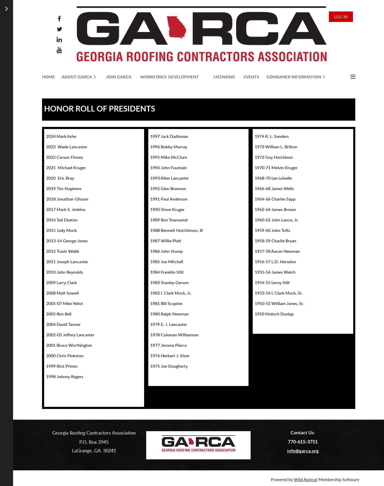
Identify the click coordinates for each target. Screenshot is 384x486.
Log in (341, 16)
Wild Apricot (305, 479)
